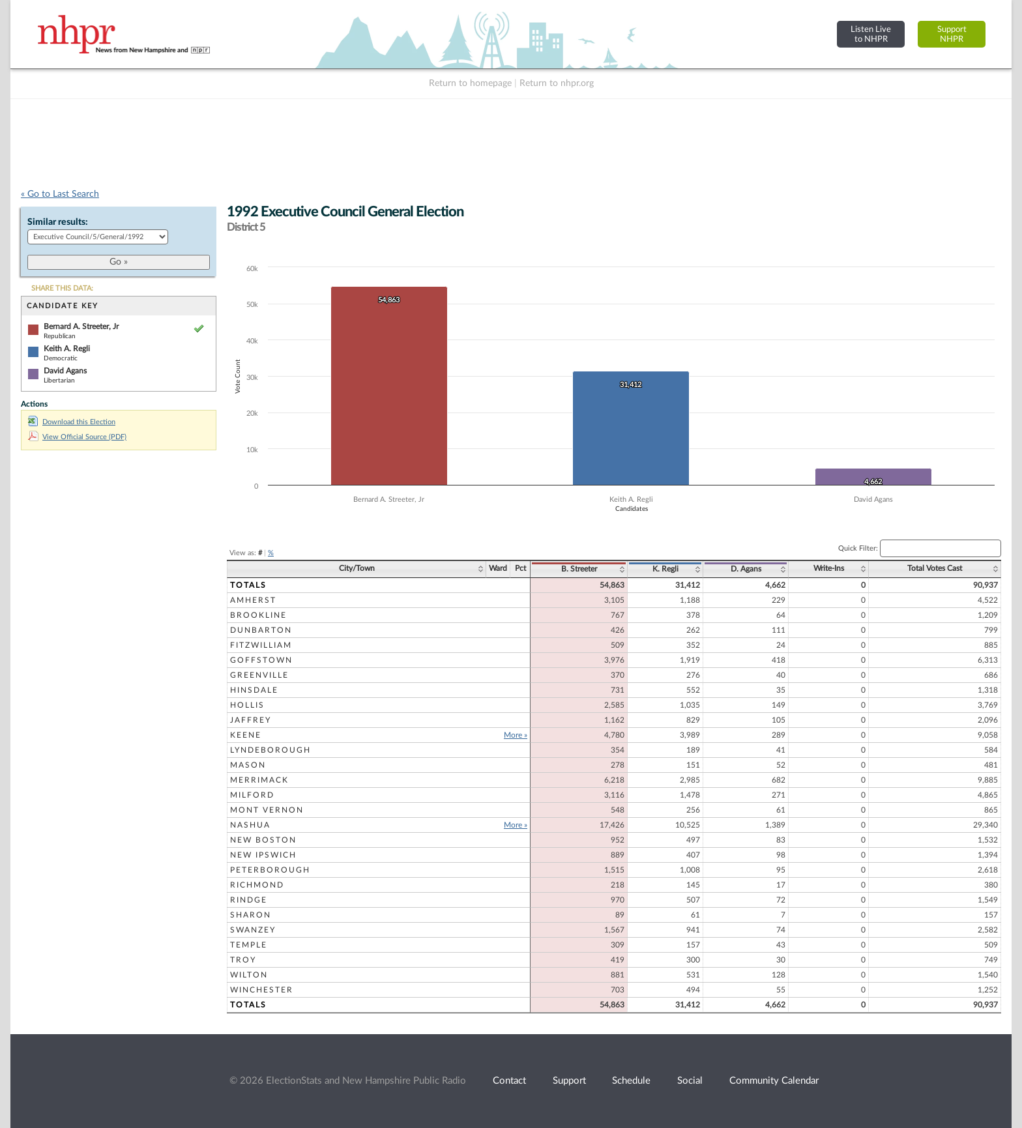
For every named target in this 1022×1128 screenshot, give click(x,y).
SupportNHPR (952, 34)
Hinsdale (254, 690)
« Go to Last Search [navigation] (60, 194)
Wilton (249, 975)
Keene (245, 735)
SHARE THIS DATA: (62, 288)
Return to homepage (470, 83)
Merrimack (259, 780)
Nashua (250, 825)
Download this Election (71, 422)
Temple (248, 945)
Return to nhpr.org (556, 83)
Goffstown (261, 660)
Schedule (631, 1081)
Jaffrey (250, 720)
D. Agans (746, 569)
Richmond (257, 885)
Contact (509, 1081)
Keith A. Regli (67, 349)
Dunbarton (261, 630)
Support (569, 1081)
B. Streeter (579, 569)
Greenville (259, 675)
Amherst (253, 600)
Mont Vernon (267, 810)
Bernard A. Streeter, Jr (81, 326)
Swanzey (253, 930)
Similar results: (57, 222)
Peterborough (270, 870)
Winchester (261, 990)
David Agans (65, 371)
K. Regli (665, 569)
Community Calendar (774, 1081)
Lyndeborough (270, 750)
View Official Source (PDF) (77, 437)
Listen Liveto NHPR (871, 34)
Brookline (258, 615)
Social (690, 1081)
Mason (248, 765)
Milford (252, 795)
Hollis (247, 705)
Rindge (248, 900)
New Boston (263, 840)
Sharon (250, 915)
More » (515, 735)
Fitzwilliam (261, 645)
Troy (243, 960)
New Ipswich (263, 855)
